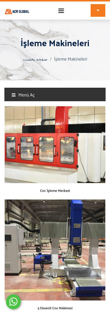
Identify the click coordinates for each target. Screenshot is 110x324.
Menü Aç (23, 95)
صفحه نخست (35, 59)
